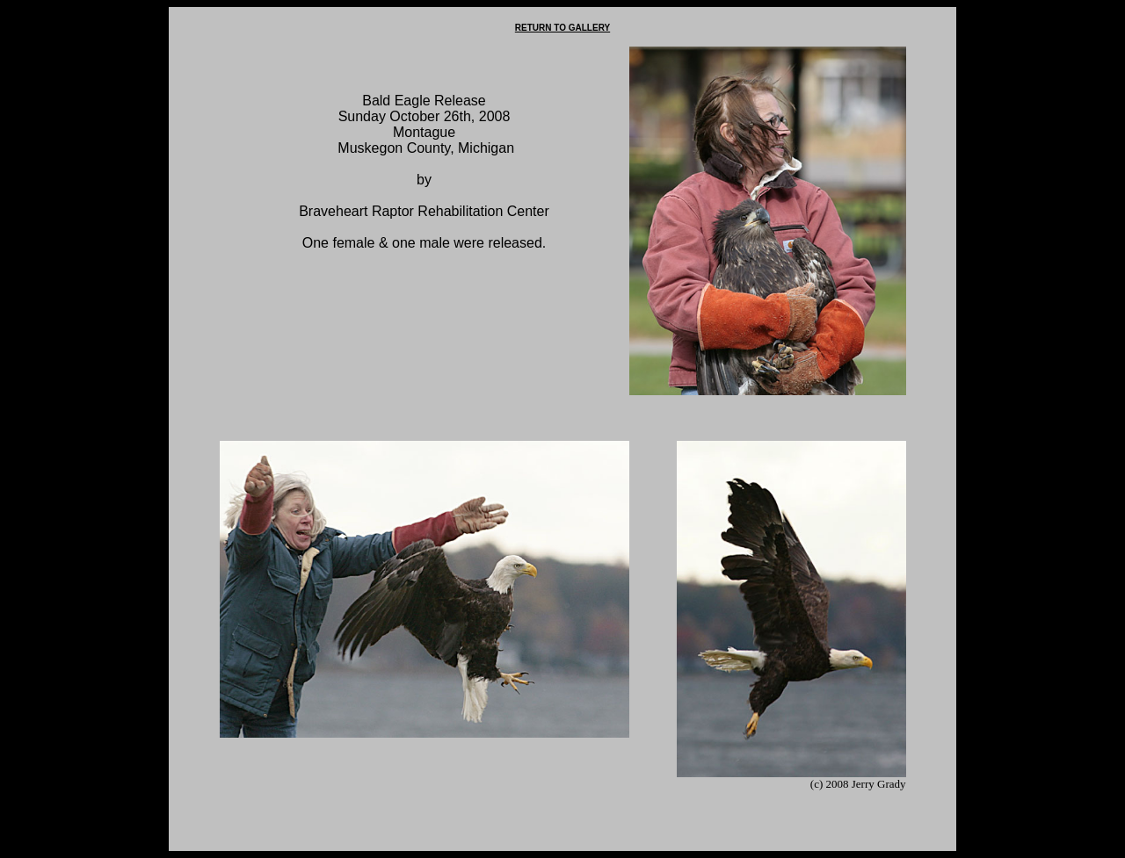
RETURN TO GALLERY (562, 27)
